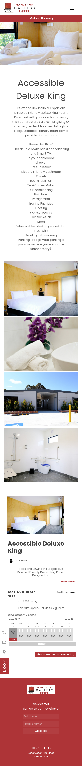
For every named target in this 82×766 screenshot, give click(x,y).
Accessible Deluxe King (36, 547)
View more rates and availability (55, 654)
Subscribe (41, 731)
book (4, 666)
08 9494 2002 (41, 756)
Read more (67, 581)
